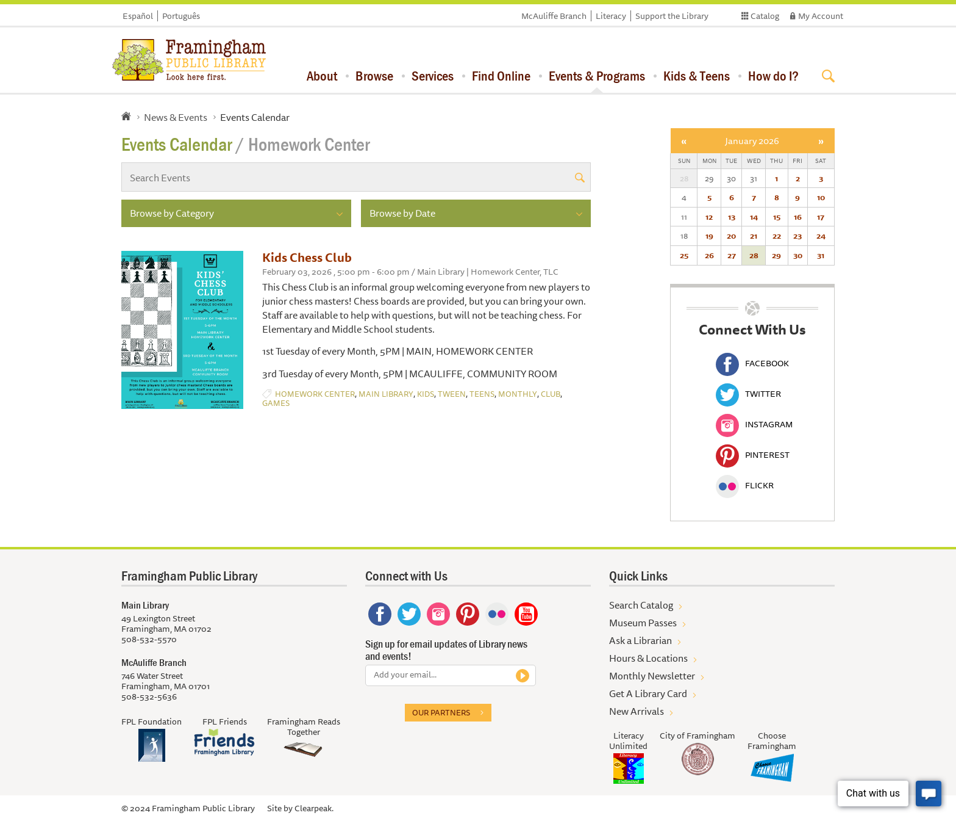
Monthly (517, 394)
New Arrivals (636, 711)
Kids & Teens (696, 75)
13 (731, 217)
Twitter (748, 393)
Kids (425, 394)
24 (821, 236)
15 (776, 217)
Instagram (754, 424)
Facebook (752, 363)
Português (181, 16)
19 (709, 236)
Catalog (765, 15)
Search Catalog (641, 604)
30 (797, 255)
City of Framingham (697, 735)
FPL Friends (224, 721)
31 (820, 255)
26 (709, 255)
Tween (452, 394)
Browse (374, 75)
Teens (481, 394)
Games (276, 403)
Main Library (385, 394)
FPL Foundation (151, 721)
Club (550, 394)
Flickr (745, 485)
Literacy (611, 16)
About (322, 75)
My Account (820, 15)
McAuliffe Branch (554, 16)
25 (684, 255)
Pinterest (753, 454)
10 (821, 197)
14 (754, 217)
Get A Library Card (648, 693)
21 (753, 236)
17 (820, 217)
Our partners (441, 712)
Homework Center (315, 394)
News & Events (175, 117)
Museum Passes (643, 622)
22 (776, 236)
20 (731, 236)
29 (776, 255)
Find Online (501, 75)
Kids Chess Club (307, 257)
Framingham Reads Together (303, 727)
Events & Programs (597, 75)
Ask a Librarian (640, 640)
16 (798, 217)
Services (433, 75)
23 (797, 236)
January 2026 (752, 141)
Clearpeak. (314, 808)
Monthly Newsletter (652, 675)
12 (709, 217)
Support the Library (671, 16)
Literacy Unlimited (628, 741)
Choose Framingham (771, 741)
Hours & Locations (648, 658)
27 (731, 255)
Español (138, 16)
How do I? (773, 75)
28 (753, 255)
